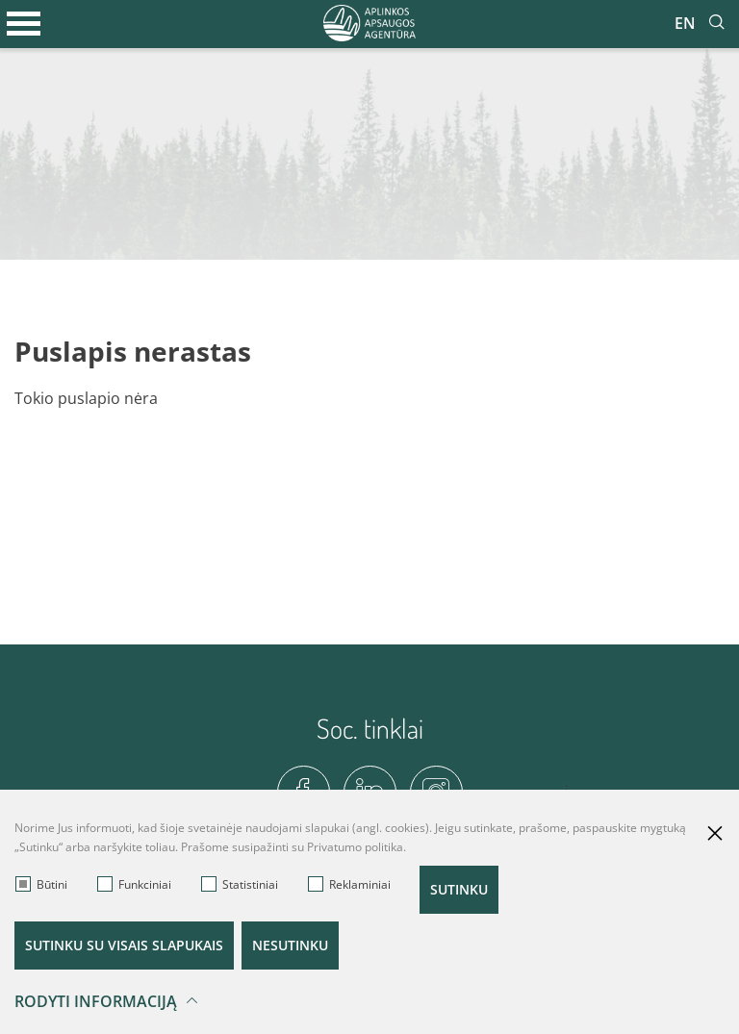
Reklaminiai (349, 884)
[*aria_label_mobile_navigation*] (24, 24)
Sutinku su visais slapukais (124, 945)
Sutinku (459, 889)
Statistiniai (239, 884)
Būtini (41, 884)
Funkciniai (134, 884)
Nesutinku (290, 945)
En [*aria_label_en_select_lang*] (685, 23)
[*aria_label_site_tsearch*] (717, 23)
